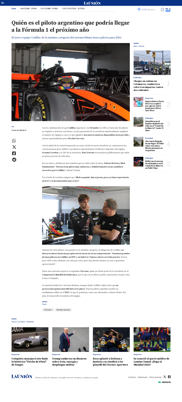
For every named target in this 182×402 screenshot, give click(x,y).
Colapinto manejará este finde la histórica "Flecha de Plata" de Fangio (30, 362)
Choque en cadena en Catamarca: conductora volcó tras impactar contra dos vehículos (148, 86)
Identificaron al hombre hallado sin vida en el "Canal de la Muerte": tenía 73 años (154, 126)
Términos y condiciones (83, 381)
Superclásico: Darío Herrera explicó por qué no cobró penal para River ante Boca (154, 106)
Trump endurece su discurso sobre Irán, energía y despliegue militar (66, 363)
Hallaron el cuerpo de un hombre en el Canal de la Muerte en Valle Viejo (154, 165)
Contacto (131, 380)
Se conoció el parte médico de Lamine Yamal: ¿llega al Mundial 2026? (151, 362)
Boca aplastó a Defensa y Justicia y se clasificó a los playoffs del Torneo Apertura (110, 363)
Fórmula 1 (48, 310)
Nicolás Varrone (63, 310)
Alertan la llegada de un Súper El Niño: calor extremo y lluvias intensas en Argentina (154, 146)
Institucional (142, 380)
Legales (95, 381)
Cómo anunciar (155, 380)
